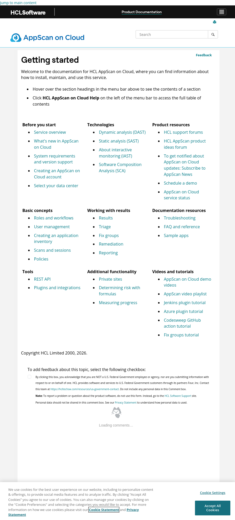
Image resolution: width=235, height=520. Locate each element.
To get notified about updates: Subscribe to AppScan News (185, 165)
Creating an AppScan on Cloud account (57, 174)
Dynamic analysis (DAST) (122, 132)
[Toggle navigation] (221, 12)
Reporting (108, 253)
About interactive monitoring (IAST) (115, 153)
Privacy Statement (126, 402)
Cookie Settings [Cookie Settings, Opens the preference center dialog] (212, 493)
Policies (41, 259)
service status (181, 195)
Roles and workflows (54, 218)
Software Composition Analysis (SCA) (120, 168)
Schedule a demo (180, 183)
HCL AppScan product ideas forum (185, 144)
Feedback (204, 55)
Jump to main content (18, 2)
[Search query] (172, 34)
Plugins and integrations (57, 287)
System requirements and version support (54, 159)
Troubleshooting (180, 218)
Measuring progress (118, 302)
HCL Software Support (178, 396)
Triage (105, 227)
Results (106, 218)
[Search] (213, 34)
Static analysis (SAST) (119, 141)
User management (52, 227)
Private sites (110, 279)
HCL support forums (183, 132)
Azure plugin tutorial (183, 311)
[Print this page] (215, 22)
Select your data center (56, 185)
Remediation (111, 244)
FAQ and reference (182, 227)
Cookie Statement (104, 509)
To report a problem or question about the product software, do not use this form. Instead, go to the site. (116, 396)
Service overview (50, 132)
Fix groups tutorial (181, 335)
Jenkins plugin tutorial (185, 302)
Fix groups (109, 235)
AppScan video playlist (185, 294)
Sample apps (176, 235)
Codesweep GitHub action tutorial (182, 323)
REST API (42, 279)
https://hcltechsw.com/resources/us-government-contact (84, 389)
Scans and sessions (52, 250)
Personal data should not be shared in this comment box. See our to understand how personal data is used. (111, 402)
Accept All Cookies (213, 507)
